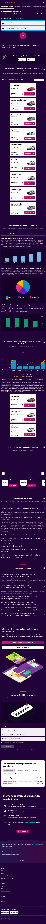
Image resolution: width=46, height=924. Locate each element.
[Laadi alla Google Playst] (22, 60)
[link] (29, 94)
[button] (2, 2)
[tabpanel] (23, 284)
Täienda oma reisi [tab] (8, 773)
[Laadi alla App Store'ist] (31, 60)
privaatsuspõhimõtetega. (31, 749)
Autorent (17, 860)
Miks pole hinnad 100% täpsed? (23, 855)
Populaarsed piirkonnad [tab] (22, 770)
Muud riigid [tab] (34, 770)
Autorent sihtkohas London (10, 781)
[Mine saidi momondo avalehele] (10, 2)
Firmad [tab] (12, 233)
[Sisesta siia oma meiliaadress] (24, 739)
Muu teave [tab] (34, 233)
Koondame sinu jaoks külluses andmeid (23, 852)
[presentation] (31, 59)
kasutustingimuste (21, 749)
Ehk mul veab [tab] (18, 773)
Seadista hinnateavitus (29, 822)
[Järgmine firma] (42, 473)
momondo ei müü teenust (23, 849)
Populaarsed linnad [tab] (9, 770)
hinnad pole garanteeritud (37, 844)
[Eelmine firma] (3, 473)
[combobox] (7, 18)
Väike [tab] (23, 352)
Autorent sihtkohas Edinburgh (10, 783)
